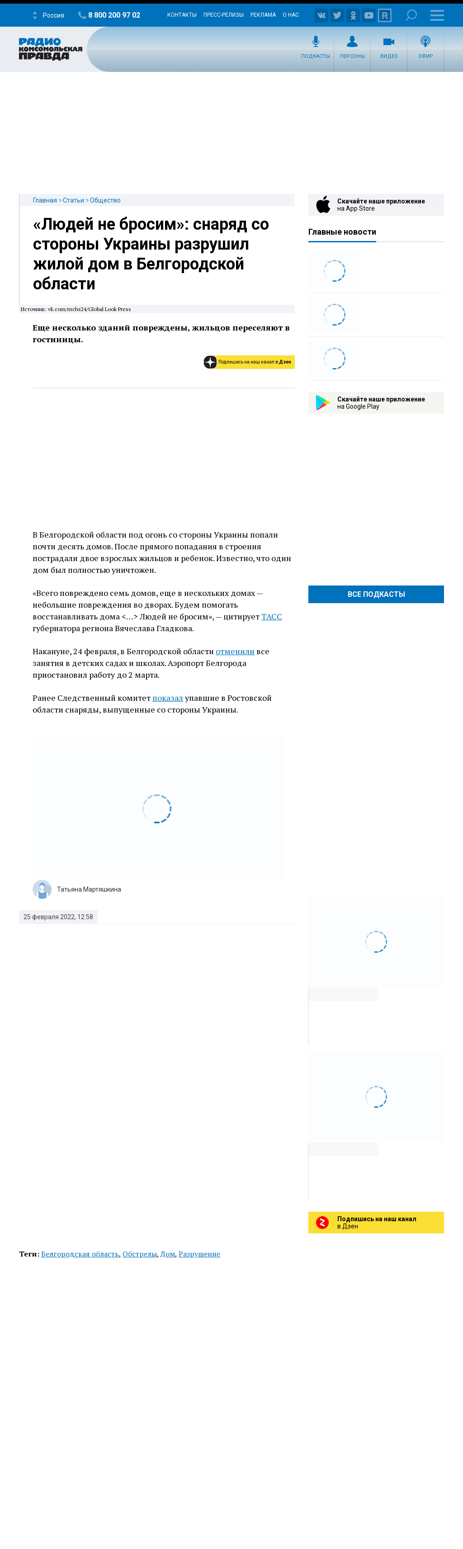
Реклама (263, 15)
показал (167, 697)
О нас (291, 15)
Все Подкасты (376, 594)
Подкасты (315, 56)
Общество (105, 200)
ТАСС (271, 616)
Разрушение (199, 1254)
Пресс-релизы (223, 15)
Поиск (411, 15)
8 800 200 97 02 (114, 15)
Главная (45, 200)
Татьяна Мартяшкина (89, 889)
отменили (235, 651)
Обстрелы (140, 1254)
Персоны (352, 56)
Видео (389, 56)
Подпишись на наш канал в (254, 361)
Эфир (425, 56)
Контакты (182, 15)
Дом (168, 1254)
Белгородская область (80, 1254)
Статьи (73, 200)
